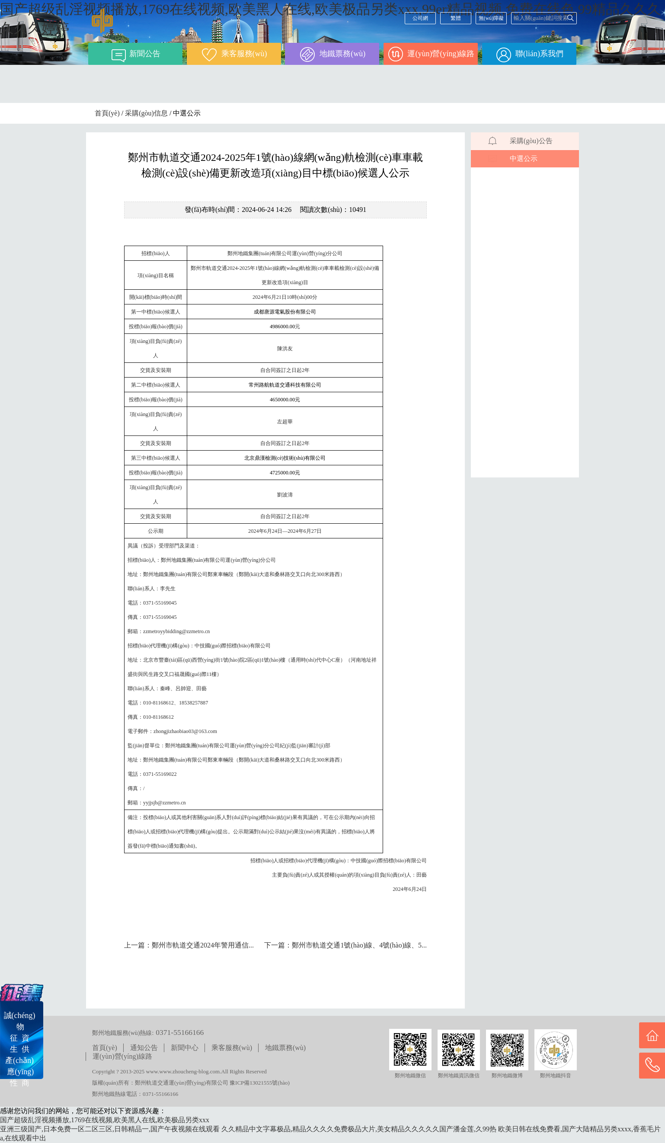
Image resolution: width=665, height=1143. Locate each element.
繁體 (456, 18)
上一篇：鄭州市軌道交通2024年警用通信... (189, 945)
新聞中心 (184, 1047)
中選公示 (523, 158)
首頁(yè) (107, 113)
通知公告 (144, 1047)
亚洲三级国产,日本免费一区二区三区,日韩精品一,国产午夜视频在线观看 (110, 1129)
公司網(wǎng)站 (420, 19)
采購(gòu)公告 (531, 140)
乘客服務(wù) (231, 1047)
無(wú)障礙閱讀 (491, 19)
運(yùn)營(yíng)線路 (122, 1056)
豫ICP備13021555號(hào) (260, 1082)
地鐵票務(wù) (285, 1047)
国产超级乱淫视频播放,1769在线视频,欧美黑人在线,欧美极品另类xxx (104, 1120)
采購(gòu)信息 (146, 113)
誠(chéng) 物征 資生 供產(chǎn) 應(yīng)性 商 (19, 1049)
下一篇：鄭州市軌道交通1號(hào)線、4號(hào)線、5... (345, 945)
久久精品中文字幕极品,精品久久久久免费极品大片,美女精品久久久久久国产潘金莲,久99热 (358, 1129)
